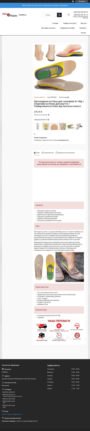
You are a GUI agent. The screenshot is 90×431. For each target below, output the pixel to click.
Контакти (83, 28)
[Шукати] (59, 15)
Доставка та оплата (48, 28)
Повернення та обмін (67, 28)
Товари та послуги (69, 23)
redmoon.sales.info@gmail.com (12, 414)
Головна (55, 23)
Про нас (83, 23)
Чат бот (83, 33)
